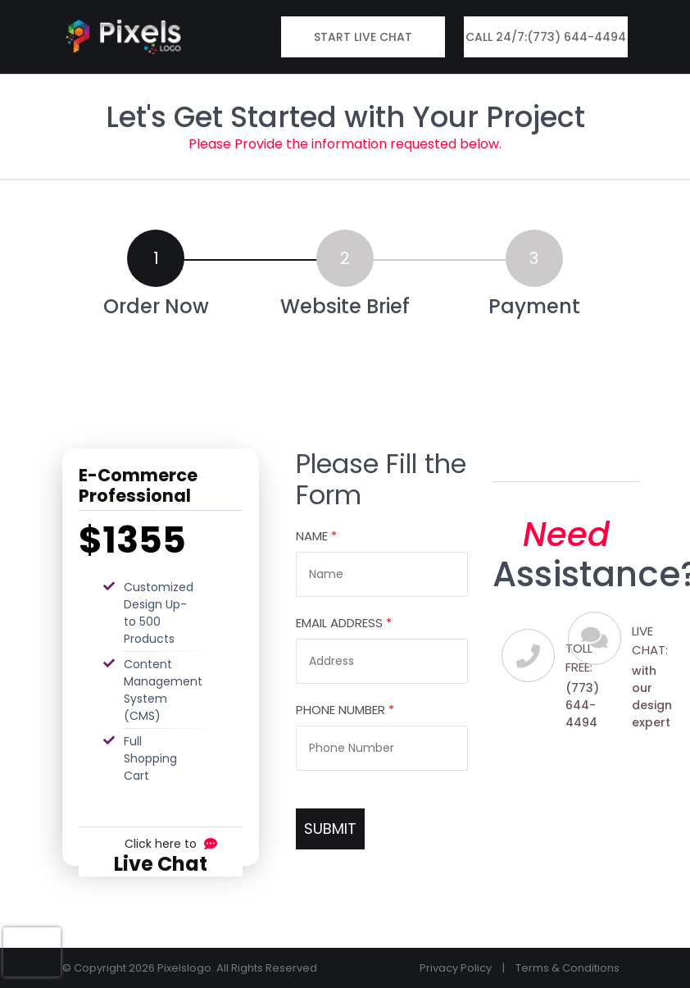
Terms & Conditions (567, 968)
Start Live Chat (363, 37)
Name (316, 535)
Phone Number (345, 709)
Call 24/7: (545, 37)
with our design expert (652, 696)
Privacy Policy (456, 968)
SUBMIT (330, 828)
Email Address (344, 622)
